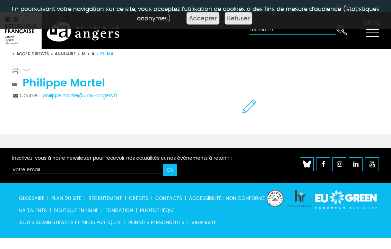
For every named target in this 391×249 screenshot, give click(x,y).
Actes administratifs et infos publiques (70, 222)
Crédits (138, 198)
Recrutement (105, 198)
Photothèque (157, 210)
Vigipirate (203, 222)
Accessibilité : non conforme (227, 198)
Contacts (168, 198)
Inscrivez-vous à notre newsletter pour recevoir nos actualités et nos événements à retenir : (122, 158)
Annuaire (65, 54)
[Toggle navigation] (372, 31)
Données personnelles (156, 222)
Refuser (238, 18)
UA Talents (33, 210)
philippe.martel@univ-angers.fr (80, 95)
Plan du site (66, 198)
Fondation (119, 210)
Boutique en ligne (76, 210)
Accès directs (32, 54)
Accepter (203, 18)
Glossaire (31, 198)
